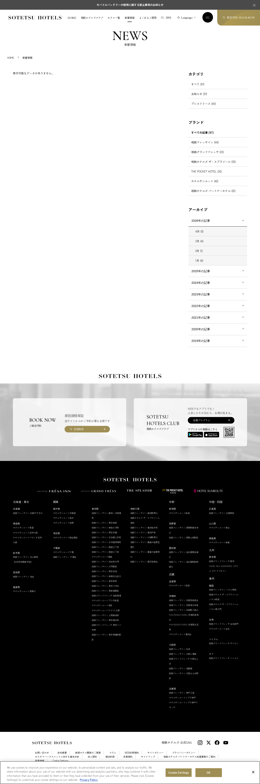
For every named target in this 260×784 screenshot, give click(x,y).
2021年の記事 (200, 322)
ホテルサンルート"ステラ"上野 (106, 615)
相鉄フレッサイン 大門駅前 (104, 571)
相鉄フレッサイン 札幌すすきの (27, 517)
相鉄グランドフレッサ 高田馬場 (106, 600)
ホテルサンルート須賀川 (24, 596)
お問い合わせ (42, 757)
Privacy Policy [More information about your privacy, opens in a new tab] (89, 780)
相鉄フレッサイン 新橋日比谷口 (106, 581)
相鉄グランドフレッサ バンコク (223, 662)
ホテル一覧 (114, 17)
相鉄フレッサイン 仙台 (23, 581)
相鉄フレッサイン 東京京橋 (104, 537)
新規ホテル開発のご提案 (88, 757)
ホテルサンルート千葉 (63, 556)
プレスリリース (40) (203, 108)
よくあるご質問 (147, 17)
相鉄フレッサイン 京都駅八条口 (183, 614)
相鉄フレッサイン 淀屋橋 (180, 673)
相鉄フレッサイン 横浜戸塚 (143, 537)
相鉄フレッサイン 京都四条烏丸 (183, 604)
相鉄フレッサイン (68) (205, 147)
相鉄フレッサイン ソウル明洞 (222, 594)
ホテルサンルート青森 (23, 532)
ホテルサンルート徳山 (219, 532)
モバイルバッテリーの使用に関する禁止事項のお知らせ (130, 5)
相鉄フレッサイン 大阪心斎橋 (182, 658)
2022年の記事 (200, 310)
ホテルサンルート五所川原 (25, 537)
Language (187, 17)
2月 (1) (199, 255)
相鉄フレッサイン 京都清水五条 (183, 609)
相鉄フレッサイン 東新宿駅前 (105, 595)
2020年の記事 (200, 334)
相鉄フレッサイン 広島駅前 (221, 517)
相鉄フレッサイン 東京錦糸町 (105, 624)
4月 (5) (199, 236)
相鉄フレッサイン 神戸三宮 (181, 697)
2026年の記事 (200, 225)
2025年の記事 (200, 275)
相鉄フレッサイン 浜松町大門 (105, 566)
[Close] (253, 772)
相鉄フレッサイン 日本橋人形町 (106, 542)
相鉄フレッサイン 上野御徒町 (105, 619)
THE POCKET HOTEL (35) (206, 176)
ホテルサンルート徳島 (219, 547)
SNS (168, 17)
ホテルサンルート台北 (219, 633)
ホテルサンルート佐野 (63, 527)
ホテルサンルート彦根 (179, 590)
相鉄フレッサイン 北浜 (179, 653)
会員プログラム (201, 425)
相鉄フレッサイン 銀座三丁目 (105, 551)
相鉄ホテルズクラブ (92, 17)
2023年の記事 (200, 299)
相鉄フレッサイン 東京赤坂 (104, 576)
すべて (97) (197, 89)
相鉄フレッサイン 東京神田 (104, 527)
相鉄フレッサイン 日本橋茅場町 (106, 546)
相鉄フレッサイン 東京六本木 (105, 590)
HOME (72, 17)
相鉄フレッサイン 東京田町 (104, 585)
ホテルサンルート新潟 (179, 517)
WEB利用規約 (132, 757)
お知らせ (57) (199, 98)
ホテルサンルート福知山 (180, 638)
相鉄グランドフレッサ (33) (207, 157)
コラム (112, 757)
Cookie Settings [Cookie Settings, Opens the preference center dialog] (178, 772)
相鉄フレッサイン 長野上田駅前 (183, 542)
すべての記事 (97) (202, 137)
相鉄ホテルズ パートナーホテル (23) (213, 195)
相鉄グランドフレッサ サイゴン (223, 648)
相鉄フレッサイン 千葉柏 (64, 561)
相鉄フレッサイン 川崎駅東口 (144, 542)
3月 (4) (199, 246)
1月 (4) (199, 265)
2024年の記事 (200, 287)
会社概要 (62, 757)
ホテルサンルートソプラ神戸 (182, 702)
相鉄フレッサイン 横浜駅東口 (144, 517)
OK (208, 772)
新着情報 (130, 17)
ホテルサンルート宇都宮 (64, 517)
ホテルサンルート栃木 (63, 522)
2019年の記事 (200, 345)
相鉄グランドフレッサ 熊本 (221, 565)
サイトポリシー (155, 757)
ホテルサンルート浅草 (102, 610)
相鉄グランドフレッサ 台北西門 (223, 628)
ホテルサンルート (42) (204, 186)
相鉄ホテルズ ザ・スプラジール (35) (213, 166)
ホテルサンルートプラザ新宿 (105, 605)
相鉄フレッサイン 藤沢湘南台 (144, 566)
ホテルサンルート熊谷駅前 (65, 542)
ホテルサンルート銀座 (102, 561)
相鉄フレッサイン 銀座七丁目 (105, 556)
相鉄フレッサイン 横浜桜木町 (144, 532)
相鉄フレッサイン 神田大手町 (105, 532)
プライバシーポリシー (183, 757)
